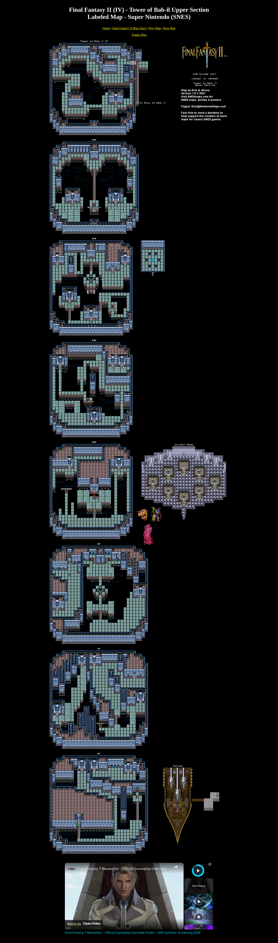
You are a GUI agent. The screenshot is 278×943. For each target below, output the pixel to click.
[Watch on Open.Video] (84, 923)
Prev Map (155, 28)
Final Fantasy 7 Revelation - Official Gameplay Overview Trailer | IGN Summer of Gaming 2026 (123, 868)
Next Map (169, 28)
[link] (71, 869)
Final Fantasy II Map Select (129, 28)
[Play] (199, 901)
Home (106, 28)
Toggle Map (139, 34)
